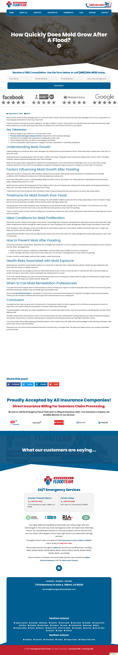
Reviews (92, 13)
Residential (53, 13)
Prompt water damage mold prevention (26, 136)
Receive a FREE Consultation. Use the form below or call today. (59, 69)
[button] (14, 384)
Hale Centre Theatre (70, 560)
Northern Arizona (59, 635)
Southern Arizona (59, 618)
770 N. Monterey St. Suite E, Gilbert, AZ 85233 (74, 540)
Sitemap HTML (75, 649)
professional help (23, 293)
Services (38, 13)
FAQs (81, 13)
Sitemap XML (88, 649)
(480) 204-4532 (65, 543)
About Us (24, 13)
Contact (105, 13)
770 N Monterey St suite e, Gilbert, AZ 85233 (59, 584)
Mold (28, 113)
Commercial (68, 13)
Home (11, 13)
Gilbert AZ (57, 548)
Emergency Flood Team (41, 649)
